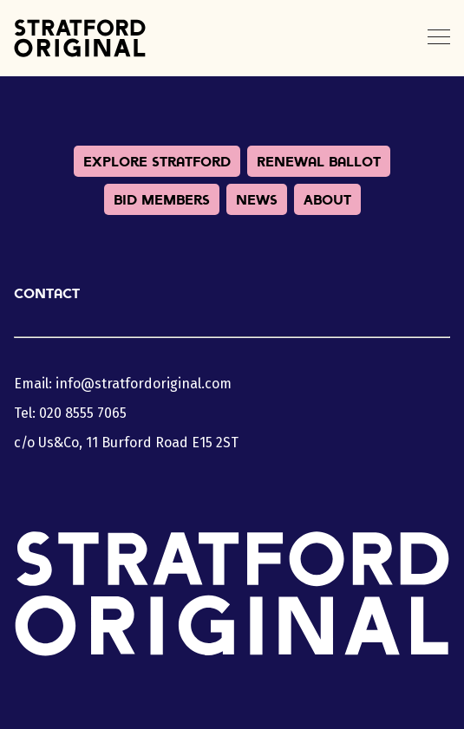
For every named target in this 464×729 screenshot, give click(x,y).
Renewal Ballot (319, 161)
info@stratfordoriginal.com (144, 383)
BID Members (162, 199)
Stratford (80, 38)
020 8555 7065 (83, 413)
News (257, 199)
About (327, 199)
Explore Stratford (157, 161)
